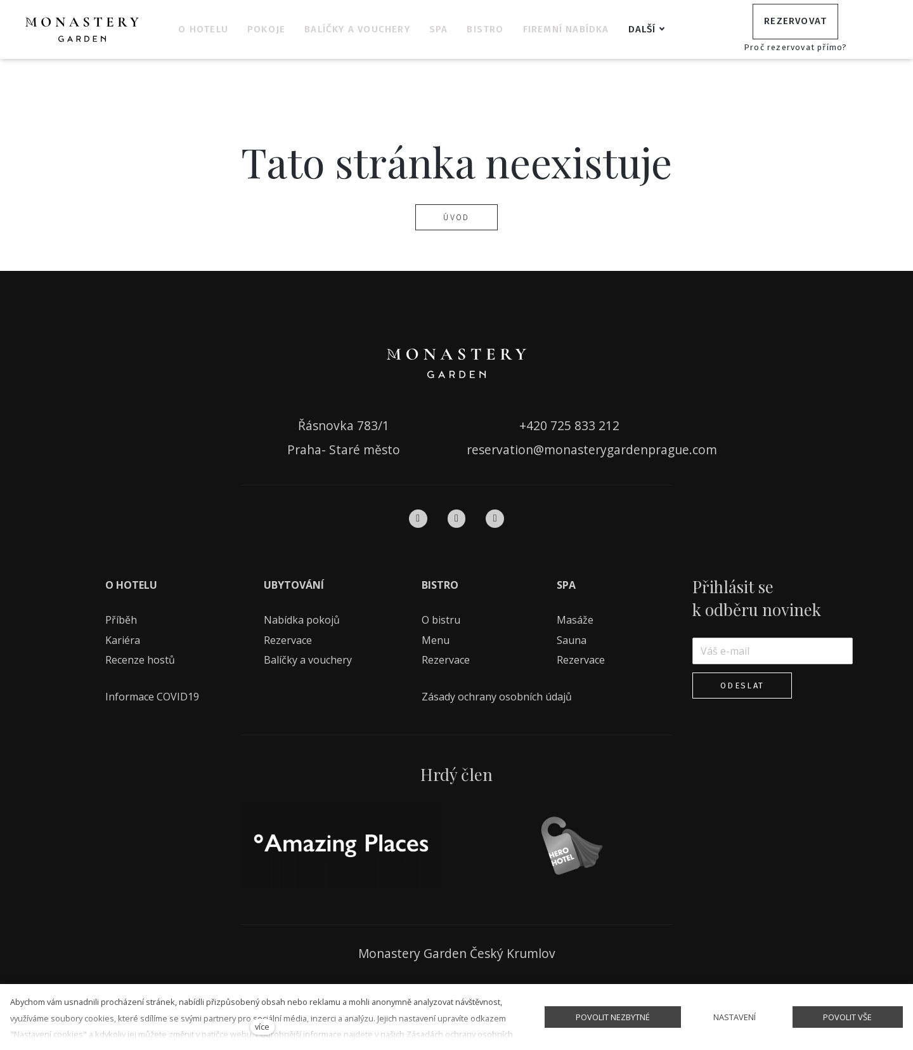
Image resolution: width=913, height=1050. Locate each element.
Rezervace (288, 640)
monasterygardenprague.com (630, 449)
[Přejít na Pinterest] (495, 518)
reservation (500, 449)
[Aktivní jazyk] (878, 30)
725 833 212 (584, 425)
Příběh (121, 620)
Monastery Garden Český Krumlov (456, 953)
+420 (534, 425)
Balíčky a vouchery (308, 660)
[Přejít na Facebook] (418, 518)
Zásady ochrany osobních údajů (497, 697)
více (262, 1026)
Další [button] (662, 29)
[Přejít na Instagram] (457, 518)
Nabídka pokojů (302, 620)
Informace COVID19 (152, 697)
